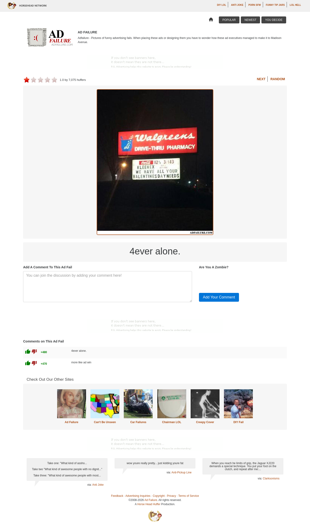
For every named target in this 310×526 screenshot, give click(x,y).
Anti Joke (237, 5)
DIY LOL (221, 5)
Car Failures (138, 422)
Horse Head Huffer (148, 504)
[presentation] (234, 280)
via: (89, 484)
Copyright (158, 495)
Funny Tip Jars (275, 5)
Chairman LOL (171, 422)
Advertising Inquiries (137, 495)
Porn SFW (254, 5)
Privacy (171, 495)
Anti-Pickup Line (181, 472)
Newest (250, 20)
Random (277, 79)
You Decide (273, 20)
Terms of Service (188, 495)
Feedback (117, 495)
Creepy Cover (205, 422)
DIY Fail (238, 422)
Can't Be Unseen (105, 422)
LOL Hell (295, 5)
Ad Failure (71, 422)
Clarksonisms (271, 478)
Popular (229, 20)
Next (261, 79)
